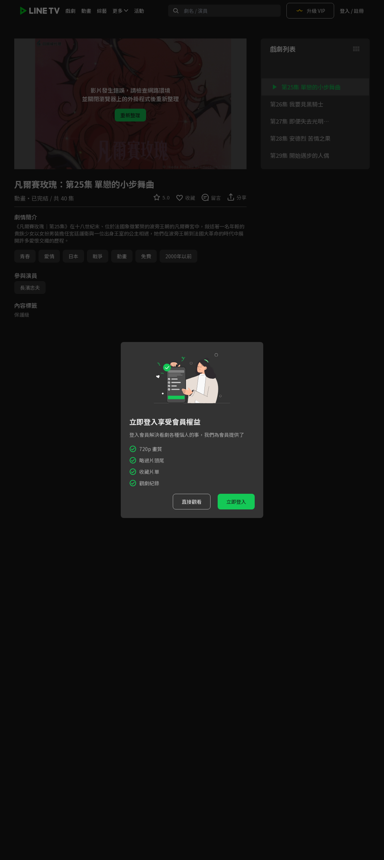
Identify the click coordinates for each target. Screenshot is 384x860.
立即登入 (236, 501)
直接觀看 (192, 501)
